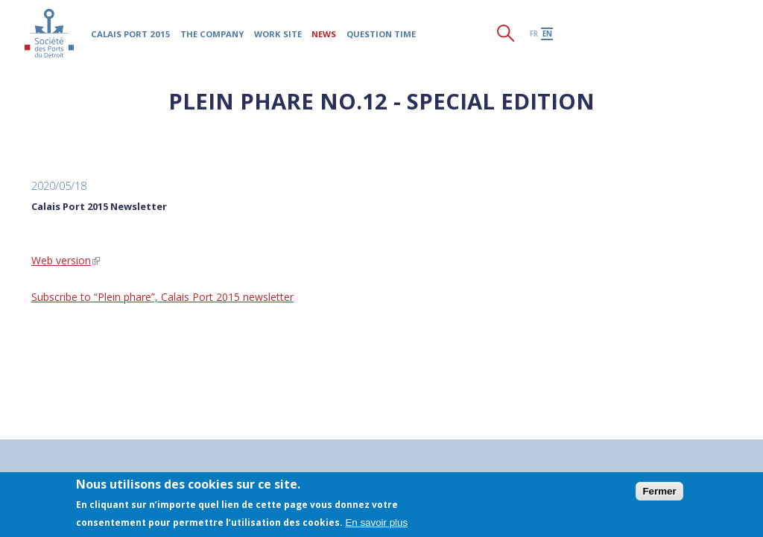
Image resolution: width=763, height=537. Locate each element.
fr (534, 34)
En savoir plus (376, 522)
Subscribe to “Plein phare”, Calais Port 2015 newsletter (162, 297)
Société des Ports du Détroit (49, 33)
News (323, 33)
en (547, 34)
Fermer (659, 491)
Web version (65, 260)
